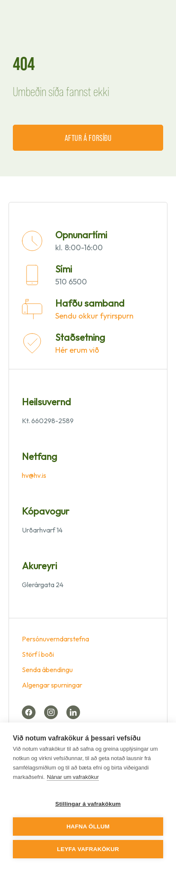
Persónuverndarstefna (55, 639)
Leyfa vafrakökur (88, 849)
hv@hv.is (34, 475)
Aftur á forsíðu (88, 137)
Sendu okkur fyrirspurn (94, 316)
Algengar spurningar (52, 685)
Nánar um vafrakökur (72, 777)
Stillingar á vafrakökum (88, 804)
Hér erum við (77, 350)
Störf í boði (38, 654)
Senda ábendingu (47, 669)
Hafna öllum (88, 826)
